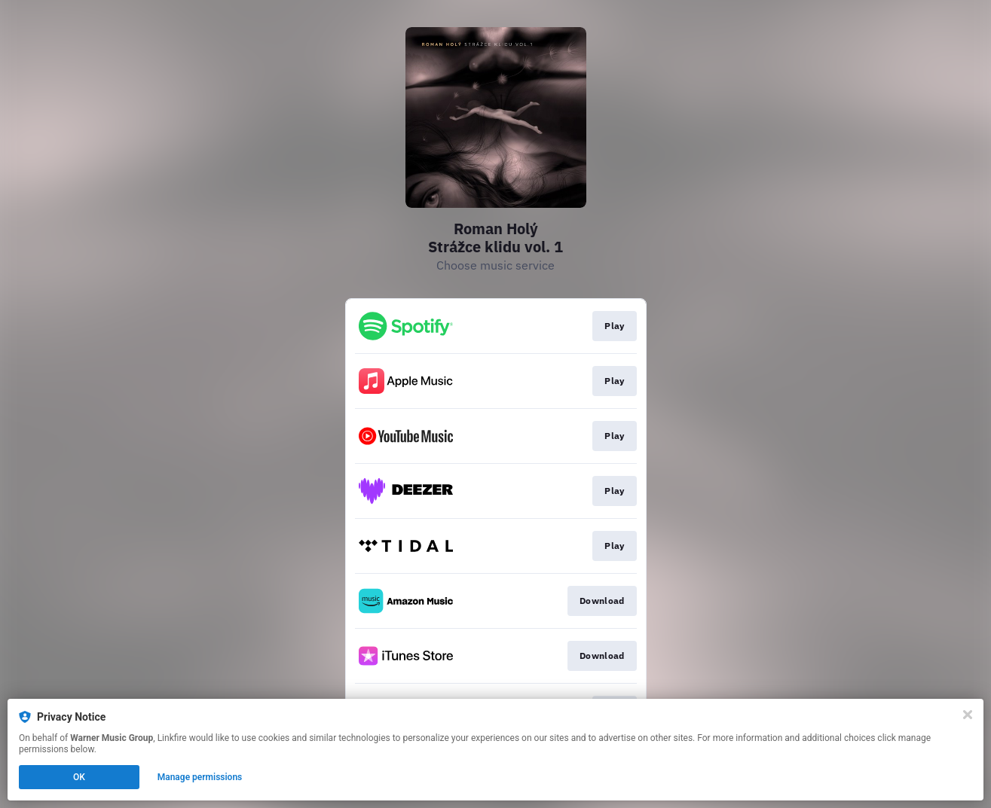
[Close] (968, 715)
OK (79, 777)
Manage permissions (200, 777)
